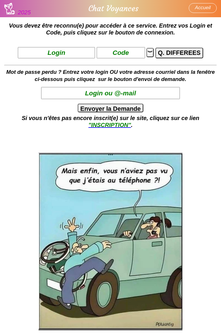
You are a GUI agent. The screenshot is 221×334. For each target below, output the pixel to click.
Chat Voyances (113, 8)
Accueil (203, 7)
